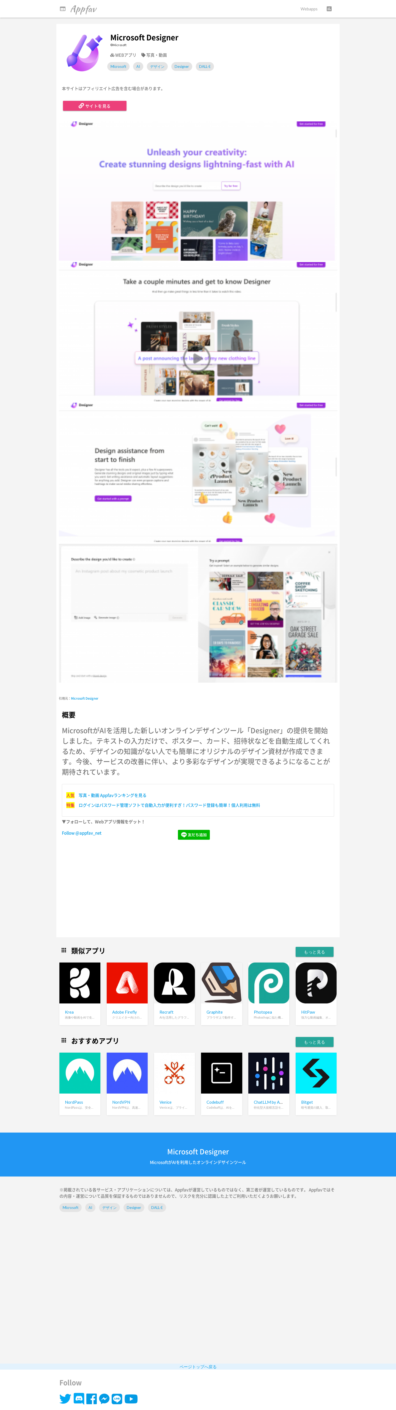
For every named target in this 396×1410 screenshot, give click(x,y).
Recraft (167, 1011)
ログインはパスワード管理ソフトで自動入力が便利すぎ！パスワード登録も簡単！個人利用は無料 (169, 805)
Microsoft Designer (84, 698)
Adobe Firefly (124, 1011)
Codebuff (215, 1102)
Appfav (77, 9)
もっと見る (314, 951)
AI (138, 66)
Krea (69, 1011)
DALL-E (205, 66)
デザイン (157, 66)
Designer (182, 66)
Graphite (215, 1011)
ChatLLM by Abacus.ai (274, 1102)
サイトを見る (95, 106)
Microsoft (118, 66)
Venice (166, 1102)
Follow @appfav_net (81, 833)
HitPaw (308, 1011)
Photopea (263, 1011)
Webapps (309, 8)
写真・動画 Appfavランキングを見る (113, 795)
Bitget (307, 1102)
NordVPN (121, 1102)
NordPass (74, 1102)
